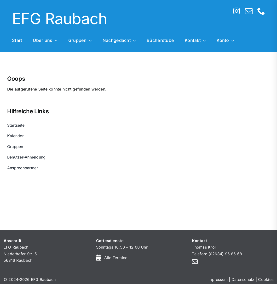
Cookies (265, 279)
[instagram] (236, 11)
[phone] (261, 11)
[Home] (112, 19)
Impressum (218, 279)
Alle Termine (115, 257)
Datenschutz (242, 279)
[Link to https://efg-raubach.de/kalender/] (98, 258)
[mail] (249, 11)
